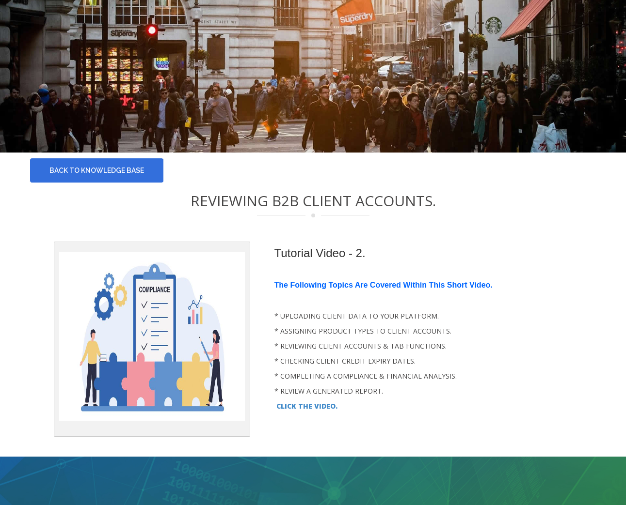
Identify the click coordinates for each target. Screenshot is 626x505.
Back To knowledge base (96, 170)
